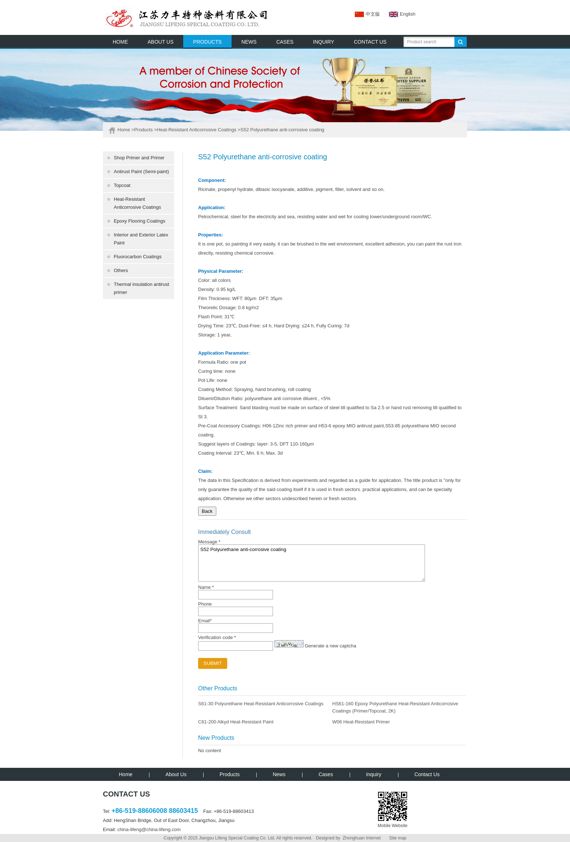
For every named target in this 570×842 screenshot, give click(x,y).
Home (123, 129)
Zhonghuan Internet (361, 838)
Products (143, 129)
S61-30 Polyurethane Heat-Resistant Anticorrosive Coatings (261, 703)
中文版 (367, 14)
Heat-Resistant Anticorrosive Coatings (196, 129)
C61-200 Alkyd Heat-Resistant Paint (235, 722)
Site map (397, 838)
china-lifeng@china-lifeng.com (149, 829)
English (398, 14)
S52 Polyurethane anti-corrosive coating (311, 563)
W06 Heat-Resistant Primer (361, 722)
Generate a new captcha (330, 646)
